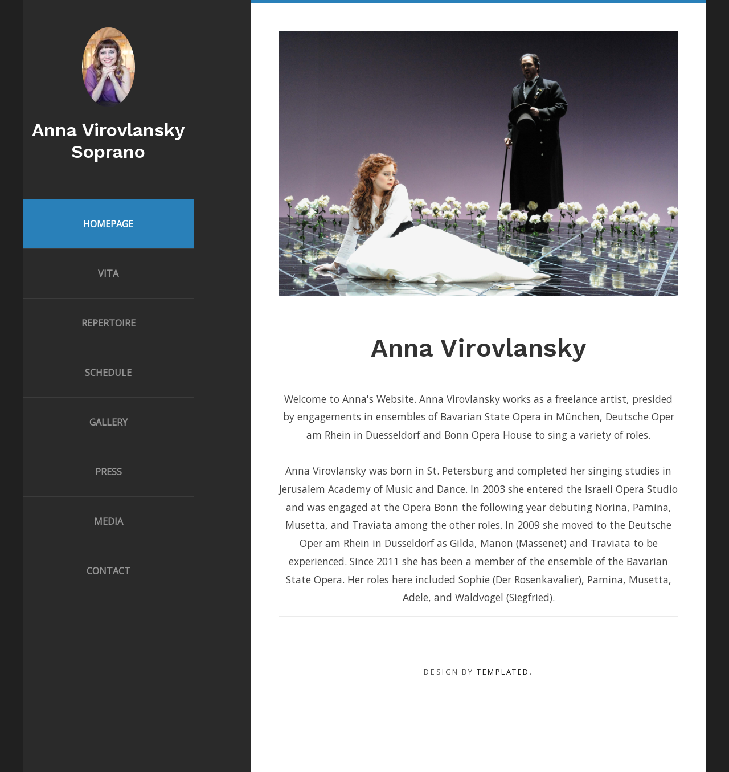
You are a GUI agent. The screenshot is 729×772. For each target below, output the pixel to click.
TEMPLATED (503, 672)
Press (108, 471)
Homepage (108, 224)
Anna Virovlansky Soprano (108, 140)
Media (108, 521)
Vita (108, 273)
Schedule (108, 372)
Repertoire (108, 323)
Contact (108, 571)
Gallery (108, 422)
